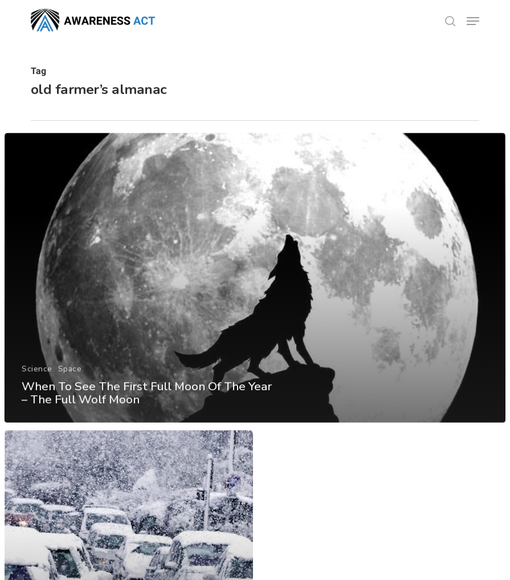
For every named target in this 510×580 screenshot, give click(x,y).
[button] (473, 21)
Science (36, 376)
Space (69, 376)
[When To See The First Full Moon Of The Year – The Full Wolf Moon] (255, 286)
